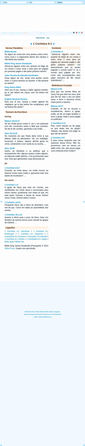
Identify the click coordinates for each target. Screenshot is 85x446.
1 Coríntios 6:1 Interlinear (17, 231)
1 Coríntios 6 (57, 52)
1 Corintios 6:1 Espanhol (30, 234)
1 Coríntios (11, 33)
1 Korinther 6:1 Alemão (37, 236)
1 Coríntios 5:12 (58, 123)
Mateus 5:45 (56, 89)
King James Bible (13, 87)
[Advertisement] (42, 268)
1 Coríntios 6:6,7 (12, 168)
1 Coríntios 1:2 (11, 185)
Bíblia (4, 33)
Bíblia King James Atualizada (18, 63)
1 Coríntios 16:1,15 (13, 215)
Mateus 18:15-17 (12, 121)
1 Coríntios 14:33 (12, 202)
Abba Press (10, 248)
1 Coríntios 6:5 (57, 138)
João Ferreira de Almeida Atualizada (21, 75)
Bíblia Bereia (10, 52)
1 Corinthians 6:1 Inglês (36, 239)
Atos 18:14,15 (11, 133)
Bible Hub (20, 242)
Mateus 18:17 (57, 106)
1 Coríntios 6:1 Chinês (14, 239)
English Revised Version (16, 99)
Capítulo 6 (19, 33)
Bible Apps (9, 242)
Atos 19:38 (9, 148)
